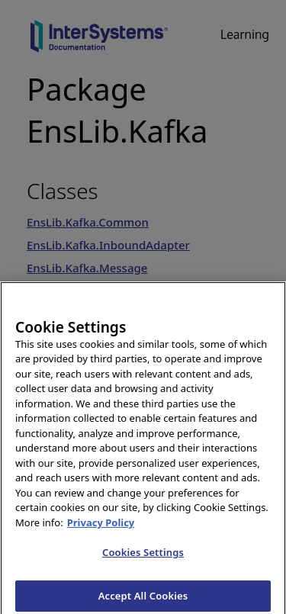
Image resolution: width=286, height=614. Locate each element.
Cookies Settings (143, 556)
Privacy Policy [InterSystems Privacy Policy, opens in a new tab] (101, 526)
